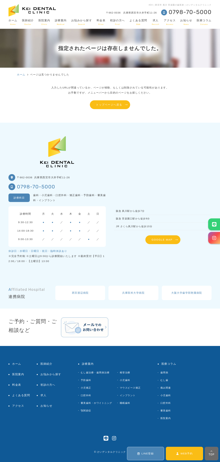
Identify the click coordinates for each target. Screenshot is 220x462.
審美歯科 (165, 410)
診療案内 (61, 22)
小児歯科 (125, 380)
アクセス (170, 22)
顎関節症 (86, 410)
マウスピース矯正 (130, 387)
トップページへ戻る (109, 104)
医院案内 (44, 22)
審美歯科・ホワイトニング (96, 403)
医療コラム (204, 22)
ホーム (12, 22)
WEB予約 (184, 453)
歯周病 (164, 372)
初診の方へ (117, 22)
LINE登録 (145, 453)
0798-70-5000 (36, 187)
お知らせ (186, 22)
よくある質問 (138, 22)
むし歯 (164, 380)
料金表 (101, 22)
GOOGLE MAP (161, 239)
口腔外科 (86, 395)
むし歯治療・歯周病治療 (95, 372)
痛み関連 (165, 387)
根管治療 (125, 372)
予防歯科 (86, 380)
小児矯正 (86, 387)
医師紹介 (28, 22)
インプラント (128, 395)
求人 (155, 22)
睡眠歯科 (125, 403)
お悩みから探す (81, 22)
